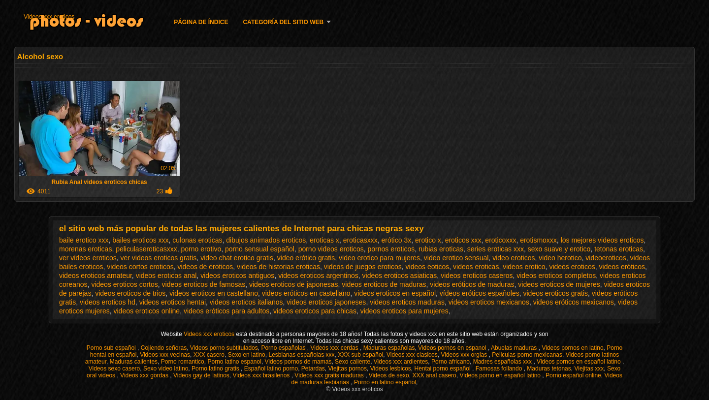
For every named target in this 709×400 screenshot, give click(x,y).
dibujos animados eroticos (266, 240)
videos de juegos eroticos (363, 267)
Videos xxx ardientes (401, 361)
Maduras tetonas (549, 368)
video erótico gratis (306, 258)
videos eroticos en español (395, 293)
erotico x (428, 240)
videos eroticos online (146, 311)
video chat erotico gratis (236, 258)
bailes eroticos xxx (140, 240)
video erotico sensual (456, 258)
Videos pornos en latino (572, 347)
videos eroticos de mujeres (559, 284)
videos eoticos (428, 267)
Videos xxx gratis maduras (329, 375)
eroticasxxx (360, 240)
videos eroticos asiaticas (399, 275)
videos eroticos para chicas (314, 311)
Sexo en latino (246, 354)
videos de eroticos (205, 267)
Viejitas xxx (589, 368)
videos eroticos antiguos (237, 275)
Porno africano (450, 361)
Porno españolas (284, 347)
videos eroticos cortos (124, 284)
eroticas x (324, 240)
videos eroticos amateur (95, 275)
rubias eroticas (441, 249)
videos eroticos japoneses (326, 302)
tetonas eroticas (618, 249)
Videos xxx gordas (145, 375)
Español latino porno (271, 368)
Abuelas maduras (515, 347)
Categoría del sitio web (283, 22)
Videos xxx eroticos (49, 16)
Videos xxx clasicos (412, 354)
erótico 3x (396, 240)
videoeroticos (605, 258)
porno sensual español (259, 249)
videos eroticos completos (556, 275)
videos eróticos (622, 267)
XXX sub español (360, 354)
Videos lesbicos (390, 368)
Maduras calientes (134, 361)
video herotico (560, 258)
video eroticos (513, 258)
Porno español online (573, 375)
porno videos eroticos (331, 249)
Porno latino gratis (216, 368)
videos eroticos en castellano (213, 293)
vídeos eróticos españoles (479, 293)
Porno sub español (112, 347)
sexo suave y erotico (559, 249)
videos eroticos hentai (172, 302)
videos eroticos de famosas (204, 284)
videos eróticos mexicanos (573, 302)
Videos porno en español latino (500, 375)
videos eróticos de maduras (472, 284)
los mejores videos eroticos (602, 240)
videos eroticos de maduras (384, 284)
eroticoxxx (500, 240)
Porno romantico (182, 361)
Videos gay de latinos (201, 375)
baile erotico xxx (83, 240)
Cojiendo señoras (164, 347)
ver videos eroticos (88, 258)
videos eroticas (476, 267)
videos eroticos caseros (477, 275)
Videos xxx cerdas (335, 347)
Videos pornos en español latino (579, 361)
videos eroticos (572, 267)
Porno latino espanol (234, 361)
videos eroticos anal (166, 275)
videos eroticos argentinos (318, 275)
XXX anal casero (434, 375)
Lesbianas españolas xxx (301, 354)
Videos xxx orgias (464, 354)
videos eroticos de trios (130, 293)
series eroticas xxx (495, 249)
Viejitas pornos (347, 368)
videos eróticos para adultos (226, 311)
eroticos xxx (463, 240)
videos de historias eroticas (278, 267)
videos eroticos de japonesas (293, 284)
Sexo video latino (165, 368)
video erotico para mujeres (379, 258)
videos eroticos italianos (246, 302)
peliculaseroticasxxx (146, 249)
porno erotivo (201, 249)
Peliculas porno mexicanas (527, 354)
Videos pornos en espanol (453, 347)
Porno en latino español (385, 382)
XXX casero (209, 354)
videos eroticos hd (107, 302)
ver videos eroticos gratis (159, 258)
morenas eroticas (85, 249)
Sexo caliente (352, 361)
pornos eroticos (391, 249)
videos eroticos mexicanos (489, 302)
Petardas (313, 368)
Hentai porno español (443, 368)
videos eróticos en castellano (306, 293)
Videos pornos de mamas (298, 361)
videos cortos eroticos (140, 267)
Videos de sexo (389, 375)
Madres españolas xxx (503, 361)
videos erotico (524, 267)
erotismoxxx (538, 240)
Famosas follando (500, 368)
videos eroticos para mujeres (404, 311)
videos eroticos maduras (407, 302)
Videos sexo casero (114, 368)
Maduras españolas (389, 347)
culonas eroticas (197, 240)
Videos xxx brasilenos (261, 375)
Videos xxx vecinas (165, 354)
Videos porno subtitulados (224, 347)
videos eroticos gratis (555, 293)
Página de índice (201, 22)
